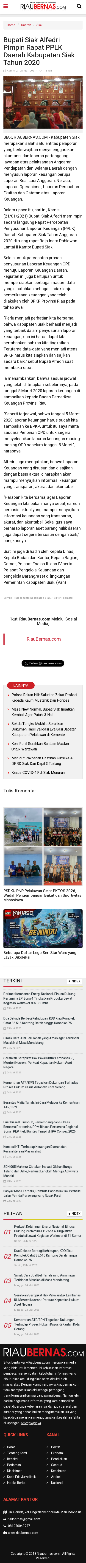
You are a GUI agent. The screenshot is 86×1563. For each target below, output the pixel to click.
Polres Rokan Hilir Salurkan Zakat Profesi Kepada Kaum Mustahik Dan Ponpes (44, 697)
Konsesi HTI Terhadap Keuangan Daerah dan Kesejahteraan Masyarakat (35, 1149)
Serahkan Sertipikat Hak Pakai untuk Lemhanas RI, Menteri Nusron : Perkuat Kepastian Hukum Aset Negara (38, 1063)
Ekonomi (57, 1453)
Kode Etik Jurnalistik (21, 1477)
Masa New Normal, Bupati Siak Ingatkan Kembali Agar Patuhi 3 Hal (43, 712)
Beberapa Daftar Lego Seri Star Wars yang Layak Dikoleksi (39, 955)
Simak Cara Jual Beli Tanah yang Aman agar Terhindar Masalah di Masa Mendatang (41, 1040)
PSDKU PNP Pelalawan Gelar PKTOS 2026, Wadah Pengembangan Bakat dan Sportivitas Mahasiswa (42, 895)
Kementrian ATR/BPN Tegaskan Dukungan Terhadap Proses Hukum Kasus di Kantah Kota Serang (40, 1085)
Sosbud (56, 1465)
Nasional (57, 1482)
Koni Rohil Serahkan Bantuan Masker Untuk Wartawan (40, 746)
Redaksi (12, 1459)
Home (11, 25)
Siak (39, 25)
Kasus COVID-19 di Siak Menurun (38, 772)
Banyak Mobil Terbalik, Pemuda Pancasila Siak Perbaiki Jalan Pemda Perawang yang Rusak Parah (41, 1193)
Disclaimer (14, 1471)
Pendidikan (59, 1459)
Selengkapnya (31, 1423)
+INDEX (74, 981)
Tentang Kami (17, 1453)
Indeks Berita (16, 1482)
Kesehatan (58, 1471)
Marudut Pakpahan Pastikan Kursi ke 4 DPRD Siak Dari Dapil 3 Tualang (41, 760)
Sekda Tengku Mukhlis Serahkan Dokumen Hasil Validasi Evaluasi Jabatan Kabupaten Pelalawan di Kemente (43, 729)
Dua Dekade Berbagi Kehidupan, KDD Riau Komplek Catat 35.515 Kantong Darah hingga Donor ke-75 (39, 1020)
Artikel (56, 1477)
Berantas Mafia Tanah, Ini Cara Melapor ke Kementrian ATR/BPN (41, 1105)
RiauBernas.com (44, 639)
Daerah (26, 25)
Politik (55, 1447)
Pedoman (14, 1465)
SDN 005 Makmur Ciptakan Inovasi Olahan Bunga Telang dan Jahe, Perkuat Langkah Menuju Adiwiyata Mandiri (40, 1171)
